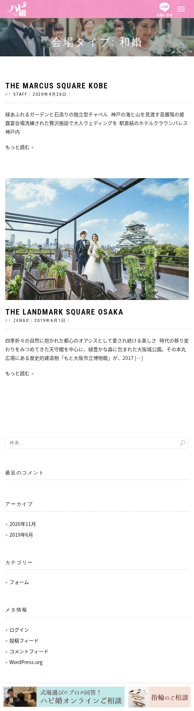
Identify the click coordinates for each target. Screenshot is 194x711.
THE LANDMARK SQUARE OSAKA (64, 312)
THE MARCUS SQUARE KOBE (56, 85)
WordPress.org (26, 661)
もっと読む (17, 146)
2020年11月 (22, 523)
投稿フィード (24, 640)
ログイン (19, 629)
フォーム (19, 581)
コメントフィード (28, 651)
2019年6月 (21, 534)
